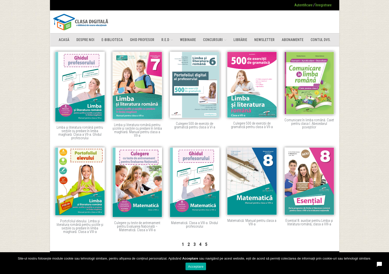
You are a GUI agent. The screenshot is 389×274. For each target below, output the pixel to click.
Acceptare (196, 266)
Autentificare (303, 5)
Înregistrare (323, 5)
